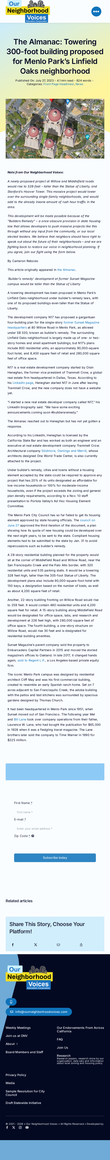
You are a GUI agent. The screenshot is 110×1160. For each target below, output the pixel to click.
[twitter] (13, 1127)
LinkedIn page (23, 383)
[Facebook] (12, 946)
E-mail (20, 821)
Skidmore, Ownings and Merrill (63, 451)
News (79, 84)
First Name (23, 804)
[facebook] (7, 1127)
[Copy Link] (81, 946)
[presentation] (42, 870)
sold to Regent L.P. (31, 660)
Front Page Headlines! (59, 84)
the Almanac (66, 270)
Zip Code (22, 837)
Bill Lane (20, 719)
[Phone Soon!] (11, 1002)
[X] (35, 946)
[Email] (58, 946)
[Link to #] (96, 11)
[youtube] (27, 1127)
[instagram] (20, 1127)
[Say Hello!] (39, 1012)
